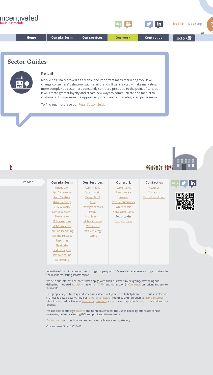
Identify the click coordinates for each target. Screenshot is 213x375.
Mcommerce (62, 216)
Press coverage (123, 192)
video (128, 24)
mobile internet (154, 297)
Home (31, 37)
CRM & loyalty (62, 207)
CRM (93, 202)
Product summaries (123, 202)
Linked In (158, 24)
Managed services (93, 207)
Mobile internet (93, 221)
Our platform (62, 37)
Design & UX (92, 197)
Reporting (62, 240)
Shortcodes (62, 245)
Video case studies (123, 211)
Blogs (118, 24)
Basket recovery (62, 202)
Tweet (149, 24)
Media (92, 211)
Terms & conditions (154, 197)
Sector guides (123, 216)
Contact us (153, 37)
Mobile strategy (92, 231)
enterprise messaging (101, 297)
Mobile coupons (62, 221)
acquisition (78, 284)
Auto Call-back (62, 197)
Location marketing (62, 231)
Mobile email (92, 216)
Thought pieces (123, 221)
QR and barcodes (62, 235)
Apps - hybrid (92, 192)
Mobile (178, 23)
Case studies (123, 187)
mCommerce (133, 284)
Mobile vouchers (61, 226)
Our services (92, 37)
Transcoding (62, 259)
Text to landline (62, 255)
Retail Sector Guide (91, 104)
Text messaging (62, 250)
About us (154, 187)
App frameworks (61, 192)
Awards (123, 197)
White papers (123, 207)
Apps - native (92, 187)
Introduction (62, 187)
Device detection (61, 211)
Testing (93, 235)
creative (80, 311)
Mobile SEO (93, 226)
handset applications (94, 301)
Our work (123, 37)
